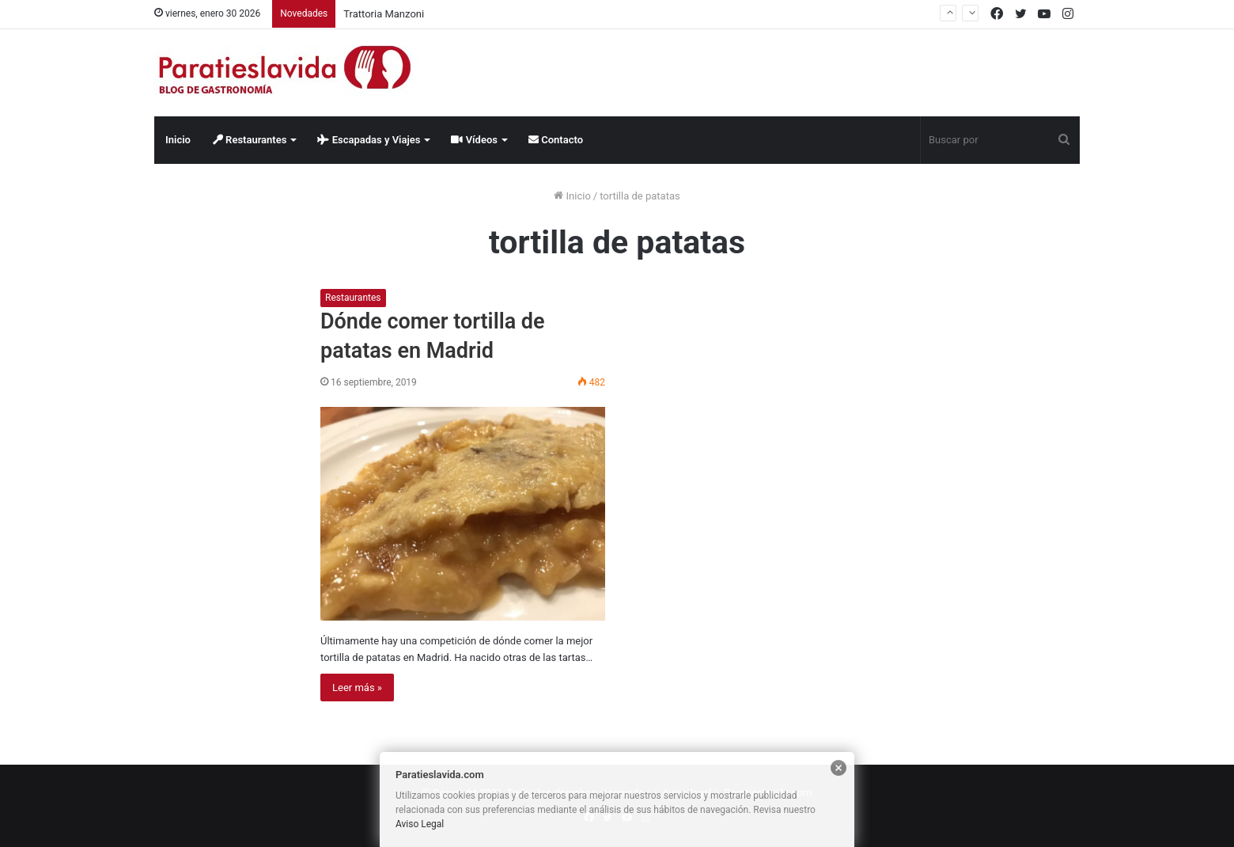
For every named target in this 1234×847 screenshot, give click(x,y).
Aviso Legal (420, 824)
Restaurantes (250, 140)
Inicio (178, 140)
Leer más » (357, 687)
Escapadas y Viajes (368, 140)
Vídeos (474, 140)
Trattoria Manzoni (383, 14)
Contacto (555, 140)
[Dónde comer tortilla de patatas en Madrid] (462, 514)
